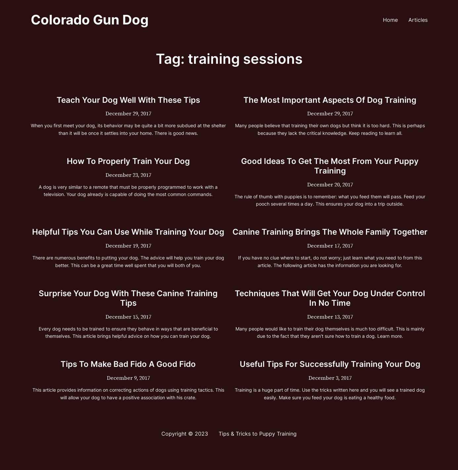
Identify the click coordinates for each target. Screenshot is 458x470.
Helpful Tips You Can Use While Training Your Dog (128, 232)
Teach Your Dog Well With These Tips (128, 100)
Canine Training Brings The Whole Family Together (330, 232)
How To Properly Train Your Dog (128, 161)
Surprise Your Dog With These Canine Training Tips (128, 298)
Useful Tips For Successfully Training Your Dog (330, 364)
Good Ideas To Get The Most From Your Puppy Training (330, 166)
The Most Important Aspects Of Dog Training (329, 100)
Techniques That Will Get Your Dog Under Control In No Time (330, 298)
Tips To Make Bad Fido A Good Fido (128, 364)
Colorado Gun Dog (89, 20)
